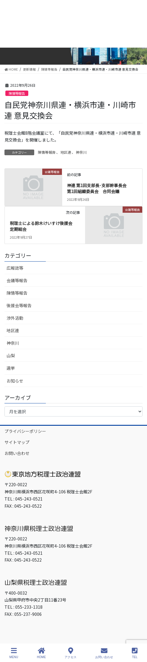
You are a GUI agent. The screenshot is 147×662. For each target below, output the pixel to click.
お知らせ (15, 381)
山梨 (11, 355)
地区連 (65, 152)
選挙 (11, 368)
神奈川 (81, 152)
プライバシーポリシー (25, 431)
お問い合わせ (16, 453)
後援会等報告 (19, 305)
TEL (134, 653)
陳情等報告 (17, 93)
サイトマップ (16, 442)
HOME (41, 653)
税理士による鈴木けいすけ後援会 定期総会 (43, 226)
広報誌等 (15, 268)
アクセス (70, 653)
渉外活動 (15, 318)
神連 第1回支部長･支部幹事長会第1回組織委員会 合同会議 (96, 188)
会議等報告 (17, 280)
